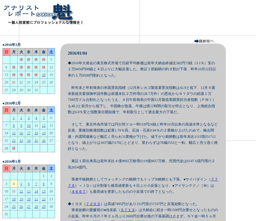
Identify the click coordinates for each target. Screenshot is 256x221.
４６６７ (78, 191)
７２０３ (93, 204)
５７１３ (127, 210)
